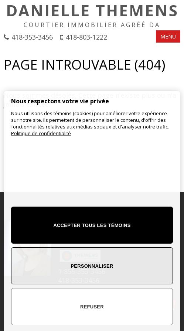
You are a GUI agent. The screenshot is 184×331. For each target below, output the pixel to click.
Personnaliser (92, 266)
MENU (168, 36)
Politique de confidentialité (41, 133)
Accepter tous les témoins (91, 225)
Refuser (92, 307)
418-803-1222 (86, 37)
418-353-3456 (32, 37)
